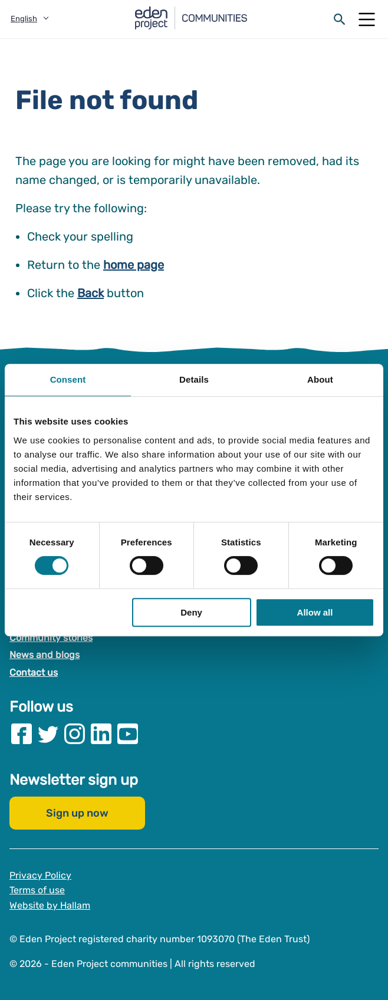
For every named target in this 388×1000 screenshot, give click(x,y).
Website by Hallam (49, 905)
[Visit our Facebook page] (21, 733)
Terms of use (37, 890)
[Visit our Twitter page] (48, 733)
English (24, 18)
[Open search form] (339, 19)
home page (133, 265)
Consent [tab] (68, 379)
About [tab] (320, 379)
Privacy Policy (40, 875)
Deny (191, 612)
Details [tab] (194, 379)
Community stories (51, 637)
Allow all (315, 612)
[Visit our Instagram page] (74, 733)
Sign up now (77, 813)
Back (90, 293)
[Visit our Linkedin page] (101, 733)
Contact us (33, 672)
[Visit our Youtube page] (127, 733)
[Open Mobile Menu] (366, 19)
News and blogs (44, 655)
